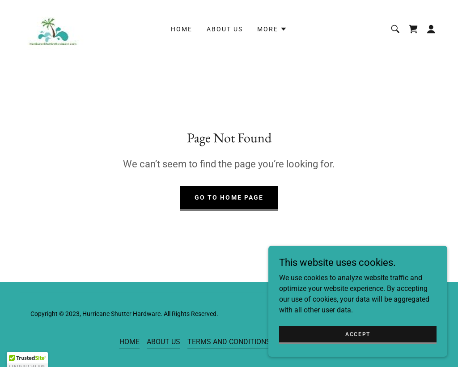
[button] (272, 29)
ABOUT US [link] (225, 29)
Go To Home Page (229, 197)
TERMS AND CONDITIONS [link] (229, 341)
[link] (52, 28)
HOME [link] (181, 29)
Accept (357, 334)
